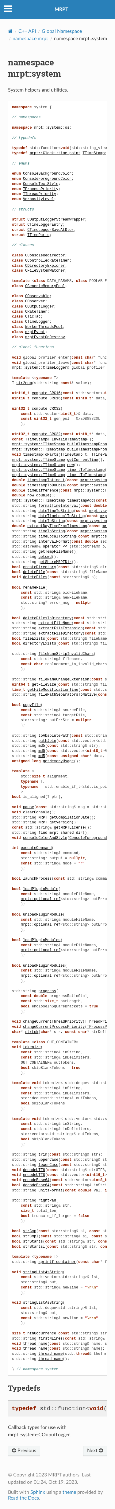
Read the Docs (23, 1498)
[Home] (10, 31)
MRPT (61, 9)
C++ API (27, 31)
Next (95, 1450)
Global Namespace (62, 31)
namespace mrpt (30, 38)
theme (69, 1492)
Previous (24, 1450)
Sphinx (37, 1492)
